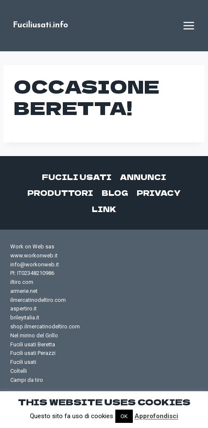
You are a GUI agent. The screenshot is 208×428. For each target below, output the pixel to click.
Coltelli (18, 371)
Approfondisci (156, 416)
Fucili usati (76, 176)
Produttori (60, 192)
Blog (115, 192)
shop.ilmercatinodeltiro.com (45, 326)
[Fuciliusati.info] (40, 26)
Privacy (159, 192)
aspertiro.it (23, 308)
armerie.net (24, 291)
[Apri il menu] (188, 25)
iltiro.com (21, 282)
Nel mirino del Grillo (34, 335)
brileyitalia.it (24, 317)
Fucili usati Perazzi (33, 353)
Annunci (143, 176)
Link (104, 209)
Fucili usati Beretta (32, 344)
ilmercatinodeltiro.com (38, 300)
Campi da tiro (26, 380)
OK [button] (124, 416)
